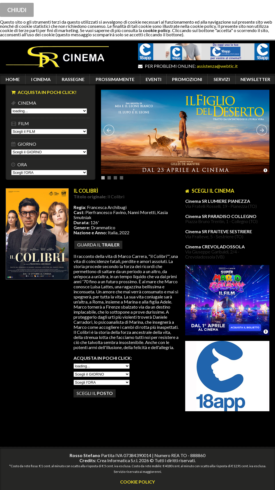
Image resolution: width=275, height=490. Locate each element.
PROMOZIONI (187, 79)
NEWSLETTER (255, 79)
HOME (13, 79)
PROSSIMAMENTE (115, 79)
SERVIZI (222, 79)
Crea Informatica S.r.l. (117, 460)
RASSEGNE (73, 79)
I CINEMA (41, 79)
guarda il (98, 244)
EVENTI (153, 79)
